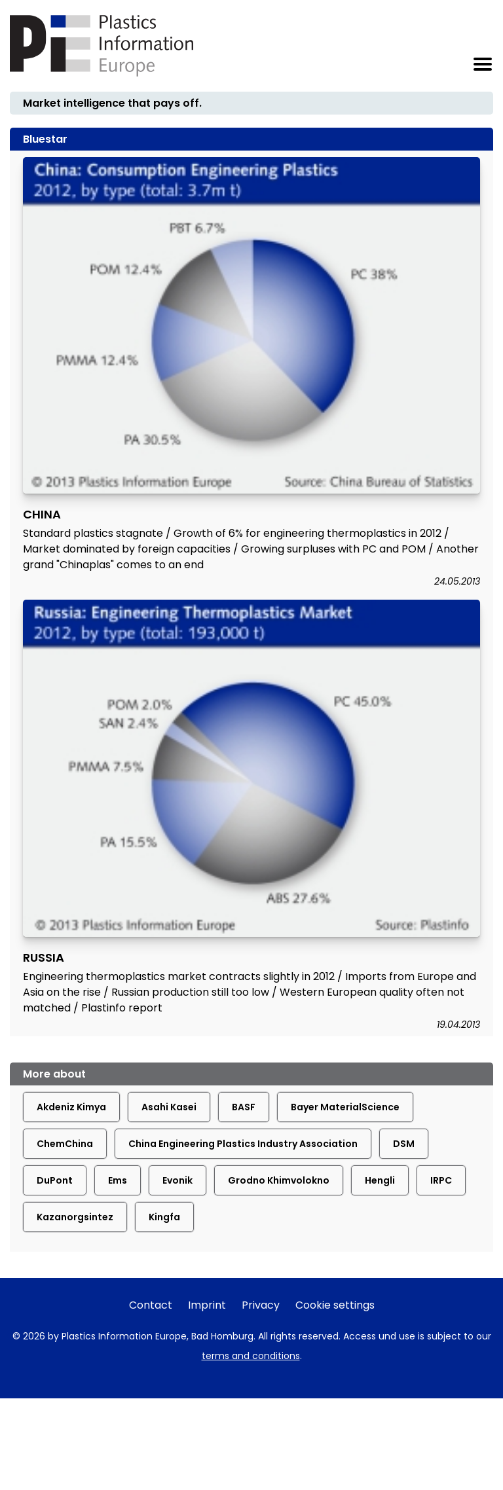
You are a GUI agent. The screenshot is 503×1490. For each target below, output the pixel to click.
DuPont (55, 1180)
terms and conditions (251, 1355)
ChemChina (65, 1143)
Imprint (207, 1305)
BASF (243, 1107)
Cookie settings (335, 1305)
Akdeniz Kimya (71, 1107)
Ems (117, 1180)
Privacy (261, 1305)
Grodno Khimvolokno (278, 1180)
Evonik (177, 1180)
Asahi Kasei (168, 1107)
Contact (150, 1305)
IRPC (441, 1180)
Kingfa (164, 1217)
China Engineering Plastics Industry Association (243, 1143)
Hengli (380, 1180)
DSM (404, 1143)
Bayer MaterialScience (345, 1107)
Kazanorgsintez (75, 1217)
